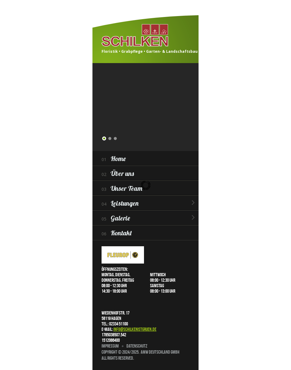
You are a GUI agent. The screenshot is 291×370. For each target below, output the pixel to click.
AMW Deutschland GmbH (160, 352)
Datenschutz (136, 345)
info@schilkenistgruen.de (134, 329)
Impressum (110, 345)
